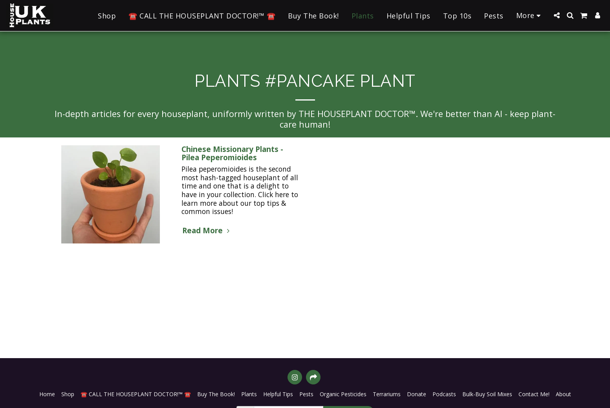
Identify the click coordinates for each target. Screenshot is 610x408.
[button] (556, 15)
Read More (207, 230)
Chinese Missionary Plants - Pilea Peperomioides (232, 153)
